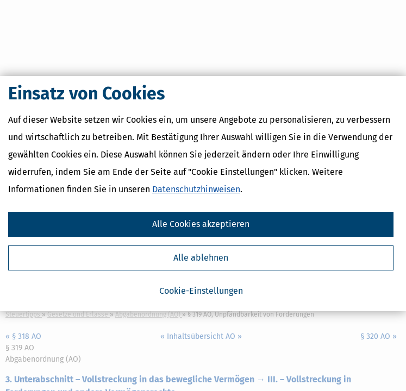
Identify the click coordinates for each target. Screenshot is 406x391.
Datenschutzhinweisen (196, 191)
